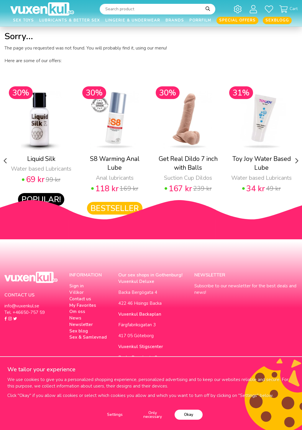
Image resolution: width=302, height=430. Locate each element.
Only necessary (152, 415)
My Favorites (82, 305)
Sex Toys (23, 20)
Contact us (80, 299)
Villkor (76, 292)
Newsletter (81, 324)
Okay (188, 414)
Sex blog (78, 331)
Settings (115, 414)
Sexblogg (277, 20)
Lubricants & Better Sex (69, 20)
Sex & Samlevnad (88, 337)
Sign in (76, 286)
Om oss (77, 311)
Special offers (237, 20)
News (75, 318)
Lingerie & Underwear (132, 20)
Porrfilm (200, 20)
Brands (174, 20)
